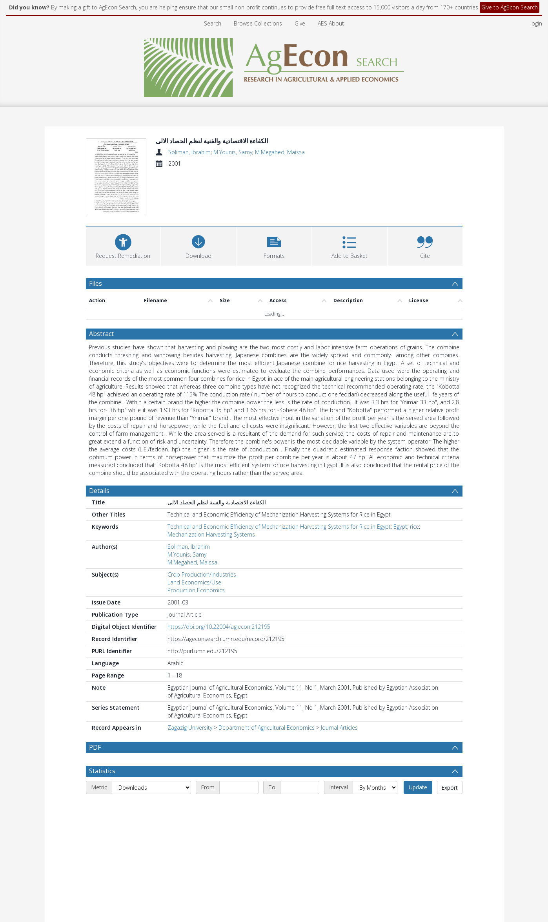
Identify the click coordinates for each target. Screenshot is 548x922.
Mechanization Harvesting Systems (211, 534)
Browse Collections (258, 23)
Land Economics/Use (194, 582)
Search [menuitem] (212, 23)
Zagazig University (189, 727)
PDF (95, 747)
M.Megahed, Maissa (280, 152)
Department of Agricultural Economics (266, 727)
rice (414, 526)
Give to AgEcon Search (509, 7)
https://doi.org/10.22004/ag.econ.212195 (218, 626)
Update (418, 787)
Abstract (101, 333)
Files (95, 283)
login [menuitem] (536, 23)
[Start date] (239, 787)
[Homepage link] (274, 65)
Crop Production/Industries (201, 574)
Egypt (400, 526)
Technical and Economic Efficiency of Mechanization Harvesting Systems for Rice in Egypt (279, 526)
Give (300, 23)
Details (99, 490)
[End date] (299, 787)
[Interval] (375, 787)
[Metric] (151, 787)
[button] (274, 245)
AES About (331, 23)
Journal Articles (339, 727)
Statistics (102, 771)
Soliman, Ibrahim (189, 152)
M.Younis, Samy (232, 152)
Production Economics (196, 590)
